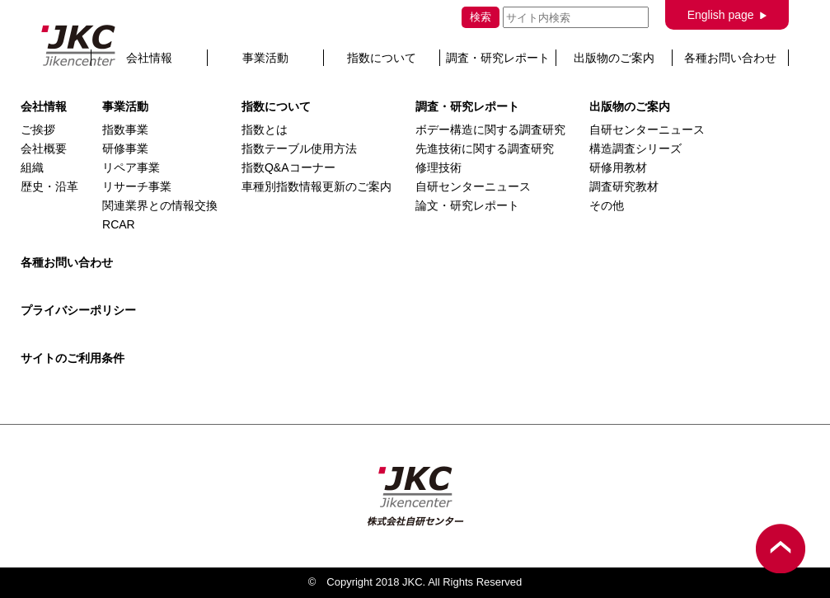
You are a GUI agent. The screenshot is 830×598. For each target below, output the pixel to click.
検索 (480, 17)
